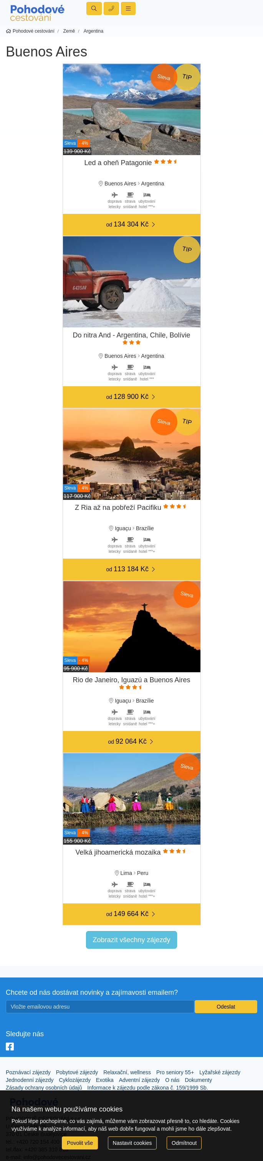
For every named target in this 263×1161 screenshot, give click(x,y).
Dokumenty (198, 1080)
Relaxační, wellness (127, 1072)
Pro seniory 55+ (175, 1072)
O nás (172, 1080)
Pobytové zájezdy (77, 1072)
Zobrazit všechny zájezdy (131, 940)
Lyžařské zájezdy (219, 1072)
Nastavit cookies (132, 1143)
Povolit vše (80, 1143)
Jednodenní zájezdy (30, 1080)
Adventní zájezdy (139, 1080)
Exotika (105, 1080)
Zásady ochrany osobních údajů (44, 1088)
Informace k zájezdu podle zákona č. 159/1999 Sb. (147, 1088)
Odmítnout (184, 1143)
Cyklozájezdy (74, 1080)
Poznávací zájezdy (28, 1072)
